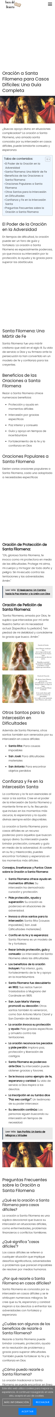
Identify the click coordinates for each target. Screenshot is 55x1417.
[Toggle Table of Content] (46, 159)
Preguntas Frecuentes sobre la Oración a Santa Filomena (24, 210)
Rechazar (42, 1402)
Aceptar (27, 1411)
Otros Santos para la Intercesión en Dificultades (25, 194)
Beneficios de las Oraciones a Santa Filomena (24, 177)
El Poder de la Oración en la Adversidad (22, 165)
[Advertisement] (27, 40)
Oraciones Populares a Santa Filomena (23, 186)
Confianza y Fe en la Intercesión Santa (25, 202)
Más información (16, 1402)
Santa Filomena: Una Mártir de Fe (26, 172)
